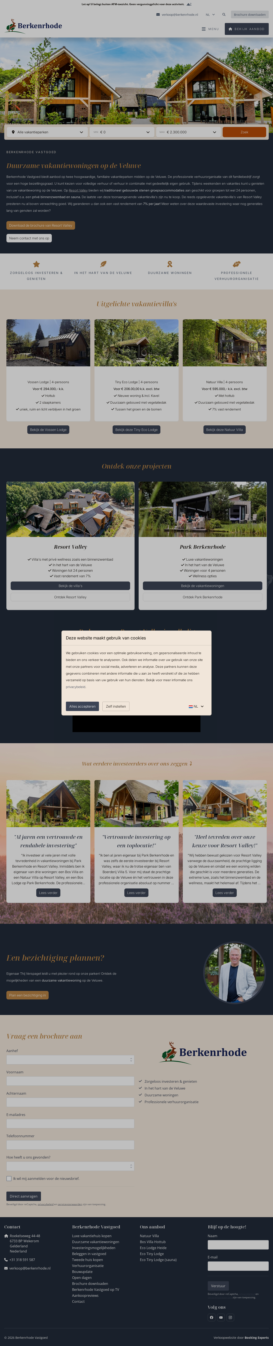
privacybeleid (75, 687)
